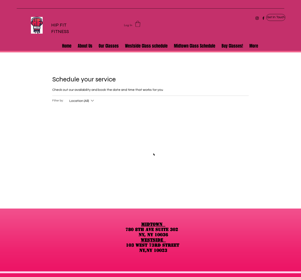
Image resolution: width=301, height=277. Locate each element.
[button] (275, 17)
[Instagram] (257, 18)
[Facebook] (263, 18)
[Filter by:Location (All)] (82, 100)
